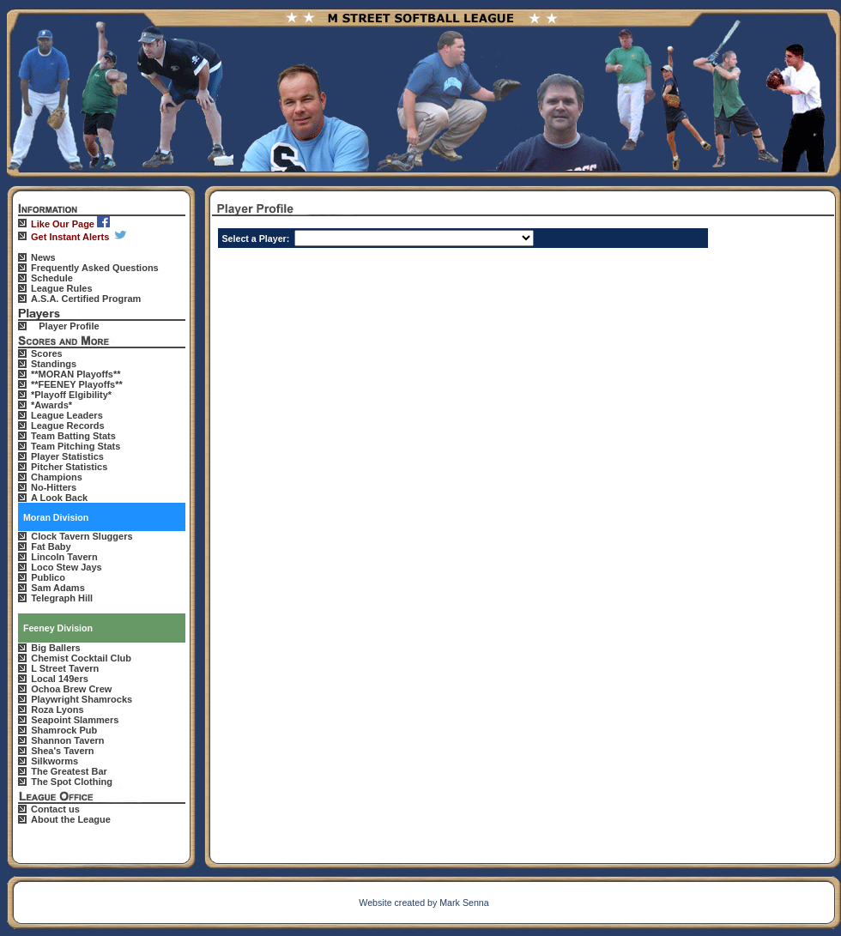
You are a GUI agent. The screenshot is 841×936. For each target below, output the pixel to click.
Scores (47, 353)
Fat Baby (50, 546)
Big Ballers (55, 648)
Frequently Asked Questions (95, 268)
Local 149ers (59, 678)
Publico (48, 577)
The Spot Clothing (71, 781)
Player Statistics (67, 456)
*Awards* (51, 405)
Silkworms (54, 761)
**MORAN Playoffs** (76, 374)
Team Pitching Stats (75, 446)
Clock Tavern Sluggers (81, 536)
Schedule (52, 278)
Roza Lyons (57, 709)
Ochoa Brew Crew (71, 689)
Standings (53, 364)
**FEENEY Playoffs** (77, 384)
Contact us (55, 809)
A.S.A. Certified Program (86, 298)
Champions (56, 477)
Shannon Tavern (67, 740)
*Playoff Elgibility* (71, 394)
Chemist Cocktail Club (81, 658)
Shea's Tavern (62, 751)
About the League (71, 819)
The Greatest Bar (69, 771)
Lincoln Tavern (64, 557)
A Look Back (59, 497)
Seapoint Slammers (74, 720)
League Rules (62, 288)
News (43, 257)
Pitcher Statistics (69, 467)
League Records (68, 425)
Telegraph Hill (62, 598)
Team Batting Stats (73, 436)
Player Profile (69, 326)
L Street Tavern (65, 668)
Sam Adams (58, 588)
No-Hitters (53, 487)
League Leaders (67, 415)
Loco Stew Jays (66, 567)
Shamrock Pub (64, 730)
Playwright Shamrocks (81, 699)
